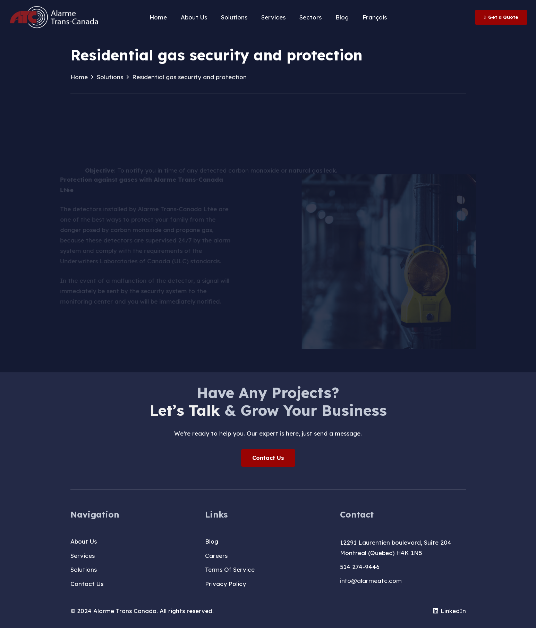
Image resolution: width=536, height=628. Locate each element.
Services (82, 555)
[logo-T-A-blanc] (54, 17)
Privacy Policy (225, 583)
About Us (83, 541)
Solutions (83, 569)
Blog (211, 541)
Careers (216, 555)
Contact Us (86, 583)
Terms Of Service (230, 569)
